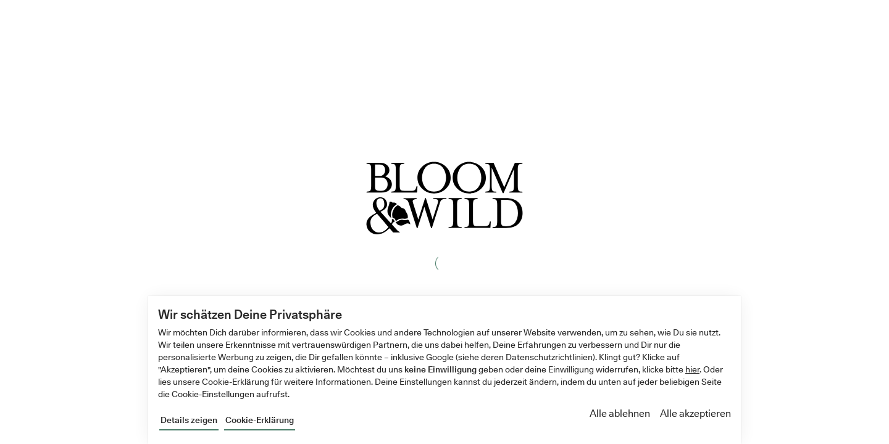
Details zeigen (189, 420)
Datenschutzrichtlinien (549, 357)
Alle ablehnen (620, 413)
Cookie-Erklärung (259, 420)
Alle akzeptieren (695, 413)
